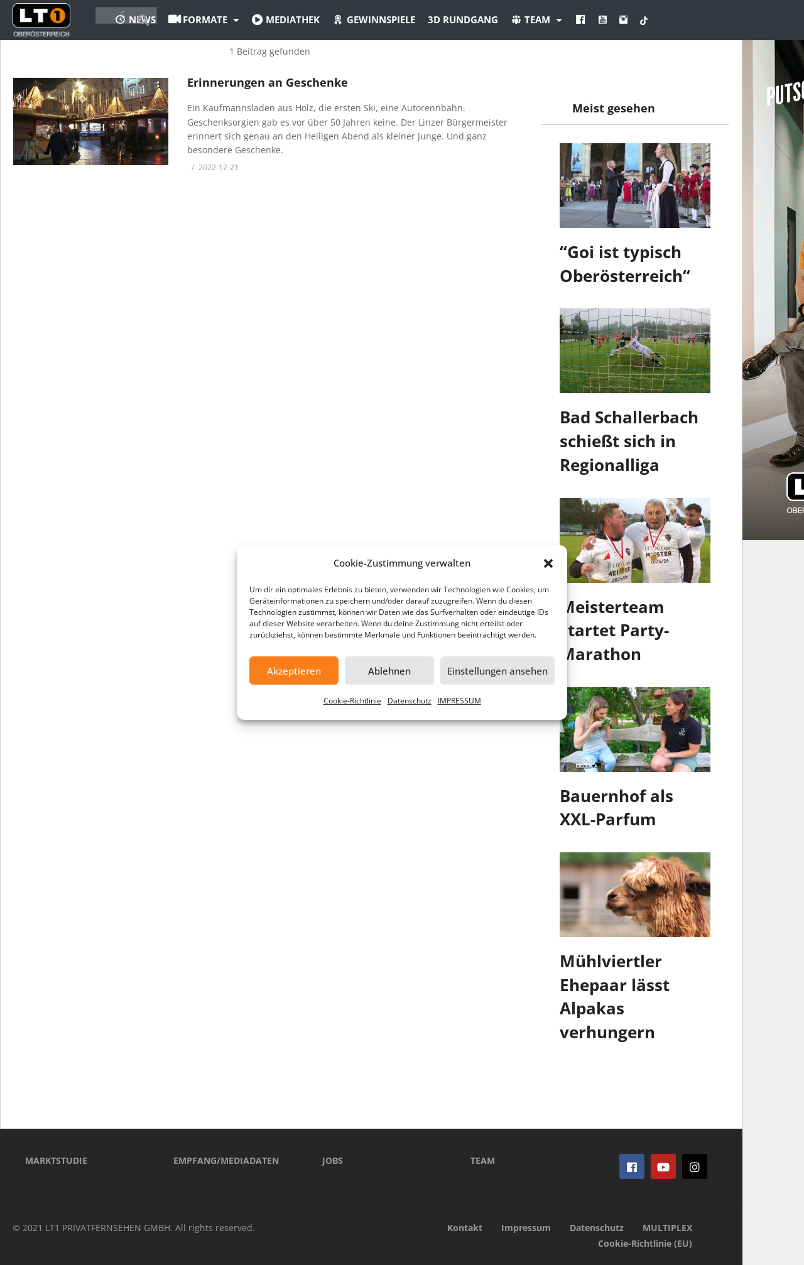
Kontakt (464, 1228)
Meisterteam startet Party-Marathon (614, 630)
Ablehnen (389, 671)
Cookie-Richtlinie (352, 700)
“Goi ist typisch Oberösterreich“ (625, 264)
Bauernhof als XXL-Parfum (616, 808)
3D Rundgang (532, 19)
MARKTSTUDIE (56, 1160)
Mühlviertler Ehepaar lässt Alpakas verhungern (615, 996)
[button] (548, 563)
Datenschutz (410, 700)
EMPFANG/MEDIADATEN (226, 1160)
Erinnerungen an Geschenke (267, 82)
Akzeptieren (294, 671)
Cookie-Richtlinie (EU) (645, 1243)
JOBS (332, 1160)
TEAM (482, 1160)
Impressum (526, 1228)
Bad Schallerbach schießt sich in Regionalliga (629, 440)
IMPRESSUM (459, 700)
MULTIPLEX (667, 1228)
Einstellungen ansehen (497, 671)
